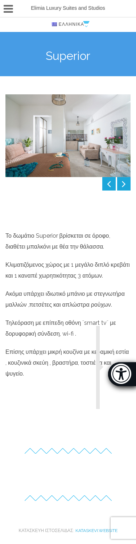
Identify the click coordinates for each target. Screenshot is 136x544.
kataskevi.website (96, 530)
